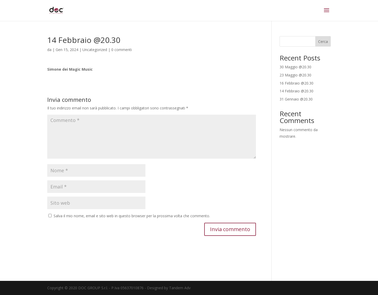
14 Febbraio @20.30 (296, 90)
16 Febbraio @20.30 (296, 83)
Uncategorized (94, 49)
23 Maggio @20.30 (295, 75)
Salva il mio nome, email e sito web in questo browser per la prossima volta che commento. (132, 215)
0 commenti (121, 49)
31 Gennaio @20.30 (296, 99)
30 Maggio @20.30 (295, 66)
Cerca (323, 41)
